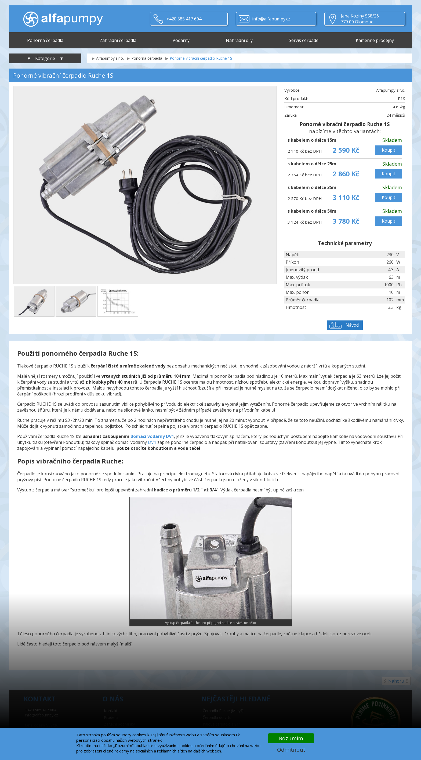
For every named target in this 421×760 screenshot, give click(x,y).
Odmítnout (291, 749)
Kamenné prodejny (375, 40)
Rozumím (291, 738)
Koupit (388, 150)
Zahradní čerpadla (118, 40)
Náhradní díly (239, 40)
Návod (352, 325)
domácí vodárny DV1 (152, 436)
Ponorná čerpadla (45, 40)
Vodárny (181, 40)
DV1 (152, 442)
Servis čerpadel (304, 40)
